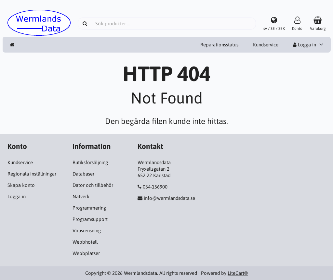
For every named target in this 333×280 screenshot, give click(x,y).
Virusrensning (87, 230)
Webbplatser (86, 253)
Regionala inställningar (31, 174)
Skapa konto (21, 185)
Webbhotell (85, 242)
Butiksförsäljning (90, 162)
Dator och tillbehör (93, 185)
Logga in (304, 44)
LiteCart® (238, 273)
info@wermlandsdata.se (169, 198)
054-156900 (155, 186)
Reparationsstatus (219, 44)
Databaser (83, 174)
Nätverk (81, 196)
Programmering (89, 208)
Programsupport (90, 219)
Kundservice (265, 44)
